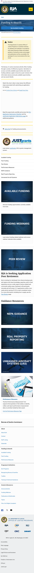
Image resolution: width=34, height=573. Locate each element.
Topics (3, 499)
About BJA (4, 432)
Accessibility (4, 542)
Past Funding (4, 456)
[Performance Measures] (17, 386)
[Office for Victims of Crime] (17, 532)
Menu (31, 9)
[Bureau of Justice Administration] (6, 526)
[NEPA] (17, 314)
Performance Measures (10, 399)
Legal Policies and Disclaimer (8, 552)
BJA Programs (5, 469)
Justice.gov (4, 566)
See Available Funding (17, 28)
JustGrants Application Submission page (14, 116)
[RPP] (17, 338)
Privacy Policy (4, 549)
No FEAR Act (4, 556)
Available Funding (6, 452)
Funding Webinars (6, 492)
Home (2, 17)
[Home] (13, 9)
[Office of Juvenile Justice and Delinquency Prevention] (6, 532)
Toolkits (3, 476)
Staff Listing (4, 439)
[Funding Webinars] (17, 224)
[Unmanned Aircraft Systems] (17, 362)
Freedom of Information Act (8, 559)
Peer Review (4, 294)
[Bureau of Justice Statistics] (17, 527)
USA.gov (3, 563)
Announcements (5, 489)
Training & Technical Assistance (9, 479)
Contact (3, 436)
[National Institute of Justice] (27, 526)
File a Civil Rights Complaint (8, 503)
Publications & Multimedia (8, 496)
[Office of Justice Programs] (4, 9)
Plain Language (4, 545)
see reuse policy (16, 32)
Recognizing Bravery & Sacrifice (9, 472)
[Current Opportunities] (17, 191)
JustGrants (13, 148)
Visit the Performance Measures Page (12, 411)
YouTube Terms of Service (11, 90)
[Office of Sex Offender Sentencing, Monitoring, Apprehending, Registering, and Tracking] (27, 532)
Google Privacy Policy (23, 90)
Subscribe (7, 129)
